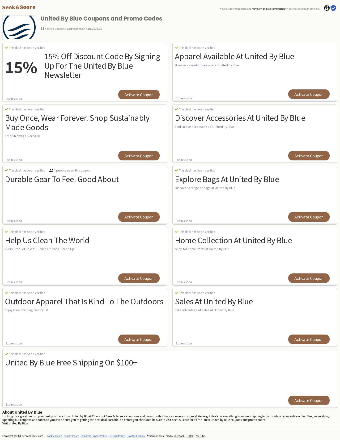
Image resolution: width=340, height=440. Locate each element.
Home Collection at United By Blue (233, 240)
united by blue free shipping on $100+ (71, 362)
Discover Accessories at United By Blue (240, 117)
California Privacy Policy (94, 436)
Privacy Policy (71, 436)
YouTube (200, 436)
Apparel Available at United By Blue (234, 55)
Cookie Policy (54, 436)
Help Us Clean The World (47, 240)
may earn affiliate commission (268, 8)
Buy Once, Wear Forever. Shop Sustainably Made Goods (77, 122)
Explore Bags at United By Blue (227, 178)
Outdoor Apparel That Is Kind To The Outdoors (84, 301)
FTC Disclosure (117, 436)
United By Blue (18, 423)
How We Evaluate (136, 436)
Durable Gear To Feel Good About (62, 178)
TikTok (190, 436)
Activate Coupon (138, 94)
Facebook (179, 436)
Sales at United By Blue (214, 301)
